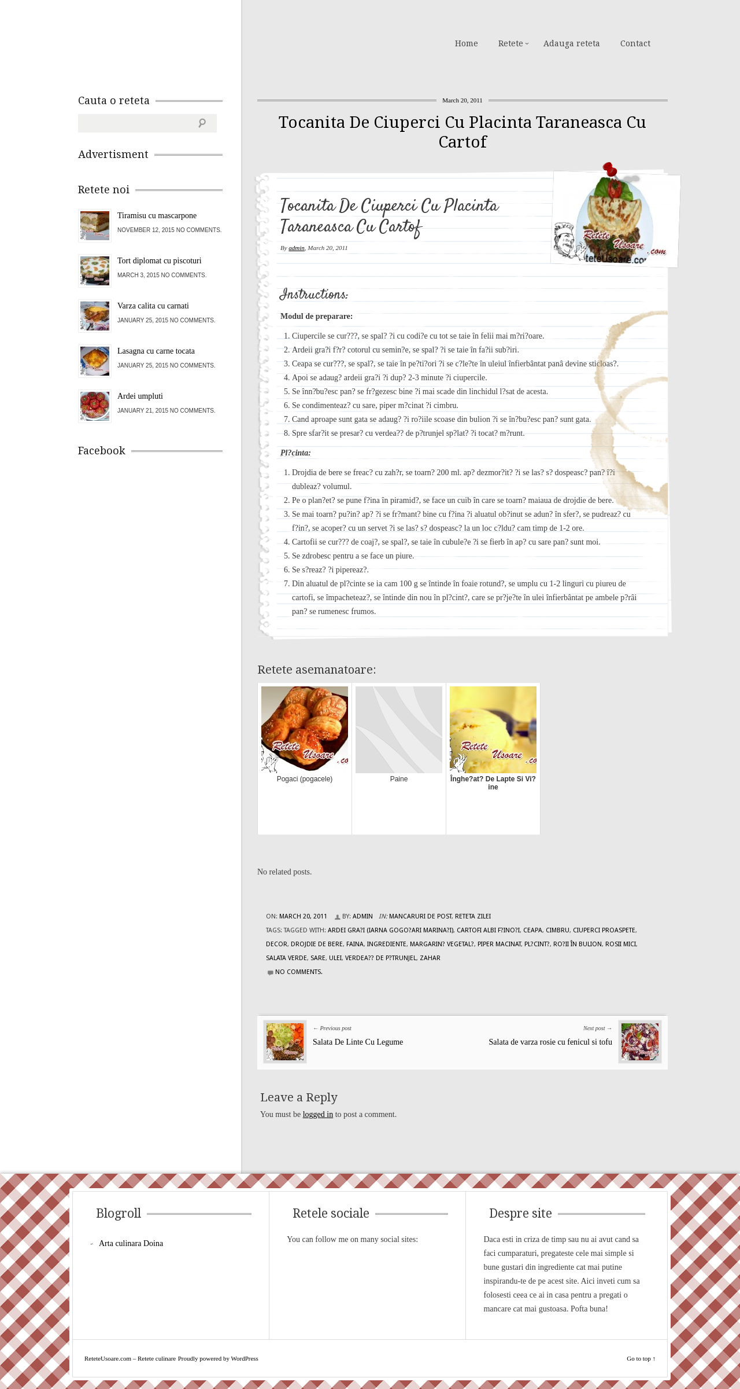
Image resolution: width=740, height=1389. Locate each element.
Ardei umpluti (140, 396)
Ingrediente (386, 944)
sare (317, 958)
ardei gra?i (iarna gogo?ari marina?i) (390, 930)
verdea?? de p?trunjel (380, 958)
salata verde (286, 958)
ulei (335, 958)
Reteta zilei (473, 916)
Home (466, 43)
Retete (510, 43)
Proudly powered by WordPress (218, 1358)
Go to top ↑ (641, 1358)
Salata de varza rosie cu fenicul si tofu (550, 1042)
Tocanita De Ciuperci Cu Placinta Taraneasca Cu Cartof (462, 132)
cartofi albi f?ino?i (488, 930)
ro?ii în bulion (577, 944)
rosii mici (620, 944)
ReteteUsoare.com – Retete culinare (161, 42)
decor (276, 944)
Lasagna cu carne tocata (156, 351)
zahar (430, 958)
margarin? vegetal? (442, 944)
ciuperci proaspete (604, 930)
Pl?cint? (537, 944)
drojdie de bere (317, 944)
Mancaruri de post (420, 916)
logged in (318, 1114)
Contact (635, 43)
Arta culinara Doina (131, 1243)
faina (355, 944)
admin (296, 247)
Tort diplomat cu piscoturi (159, 260)
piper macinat (499, 944)
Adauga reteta (571, 43)
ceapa (532, 930)
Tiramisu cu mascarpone (157, 215)
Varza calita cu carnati (153, 306)
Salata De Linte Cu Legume (358, 1042)
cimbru (557, 930)
